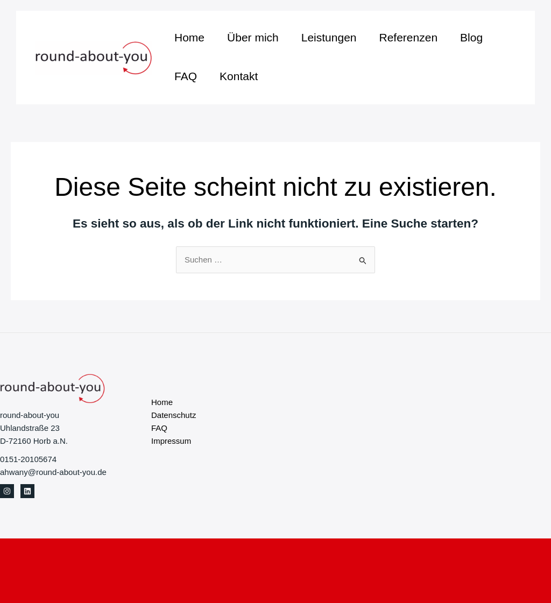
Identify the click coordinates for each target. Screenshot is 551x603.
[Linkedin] (27, 491)
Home (189, 37)
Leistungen (329, 37)
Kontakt (239, 76)
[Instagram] (7, 491)
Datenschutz (173, 415)
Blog (471, 37)
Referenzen (408, 37)
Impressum (171, 440)
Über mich (253, 37)
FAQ (185, 76)
